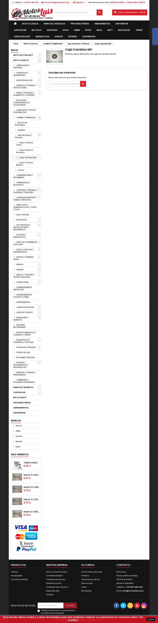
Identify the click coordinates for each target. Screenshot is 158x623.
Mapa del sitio (52, 590)
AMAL (18, 431)
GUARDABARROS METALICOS (22, 288)
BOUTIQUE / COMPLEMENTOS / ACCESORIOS (21, 102)
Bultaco (37, 30)
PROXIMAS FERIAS (80, 23)
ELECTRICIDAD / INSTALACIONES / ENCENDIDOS (21, 227)
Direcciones (87, 583)
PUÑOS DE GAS (23, 352)
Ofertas (14, 571)
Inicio (14, 50)
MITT (110, 30)
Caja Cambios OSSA (24, 143)
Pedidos (85, 575)
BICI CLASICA (19, 397)
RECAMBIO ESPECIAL (25, 357)
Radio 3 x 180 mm (32, 512)
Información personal (91, 571)
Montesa (52, 30)
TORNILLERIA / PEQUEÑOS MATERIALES (24, 381)
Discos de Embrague (21, 123)
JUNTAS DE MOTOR (25, 307)
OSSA (66, 30)
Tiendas (50, 594)
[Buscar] (79, 12)
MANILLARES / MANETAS (21, 318)
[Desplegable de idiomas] (79, 2)
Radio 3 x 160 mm (32, 475)
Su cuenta (87, 565)
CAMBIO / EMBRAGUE (26, 117)
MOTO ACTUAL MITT (23, 55)
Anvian (18, 436)
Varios (21, 170)
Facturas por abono (90, 579)
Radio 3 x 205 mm (32, 487)
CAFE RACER (20, 30)
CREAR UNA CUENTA (136, 2)
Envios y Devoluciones (56, 571)
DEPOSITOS (21, 219)
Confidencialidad (54, 575)
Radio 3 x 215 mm (32, 499)
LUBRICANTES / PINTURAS (21, 66)
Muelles (21, 130)
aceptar (150, 619)
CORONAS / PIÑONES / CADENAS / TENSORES (25, 191)
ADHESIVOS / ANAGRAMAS (20, 74)
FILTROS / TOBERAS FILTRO (23, 258)
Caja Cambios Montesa (24, 151)
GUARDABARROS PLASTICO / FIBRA (22, 295)
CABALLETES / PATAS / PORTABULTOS (24, 111)
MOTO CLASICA (30, 23)
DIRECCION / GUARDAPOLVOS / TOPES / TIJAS (25, 207)
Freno (139, 30)
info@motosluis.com (60, 2)
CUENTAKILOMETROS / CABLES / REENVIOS (25, 198)
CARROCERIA (22, 282)
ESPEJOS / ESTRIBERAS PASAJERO (25, 243)
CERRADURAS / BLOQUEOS (21, 183)
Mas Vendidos (20, 454)
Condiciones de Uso (55, 579)
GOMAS (20, 269)
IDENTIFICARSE (117, 2)
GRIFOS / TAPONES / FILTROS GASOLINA (24, 275)
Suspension (88, 36)
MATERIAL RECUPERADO (19, 326)
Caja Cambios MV (27, 157)
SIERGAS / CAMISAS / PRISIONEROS (24, 373)
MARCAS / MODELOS (54, 23)
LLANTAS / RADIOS (24, 312)
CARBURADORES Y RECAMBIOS (23, 176)
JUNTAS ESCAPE (22, 36)
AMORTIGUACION (24, 80)
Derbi (77, 30)
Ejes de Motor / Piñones (23, 136)
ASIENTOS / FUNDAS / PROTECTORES (24, 86)
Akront (18, 425)
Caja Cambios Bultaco (24, 163)
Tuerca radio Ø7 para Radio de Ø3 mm (32, 463)
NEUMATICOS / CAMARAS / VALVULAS (23, 341)
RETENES (72, 36)
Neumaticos (42, 36)
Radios (59, 36)
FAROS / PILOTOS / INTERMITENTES (23, 250)
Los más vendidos (19, 579)
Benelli (18, 441)
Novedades (16, 575)
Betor (18, 446)
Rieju (99, 30)
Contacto (123, 565)
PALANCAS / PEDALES (26, 347)
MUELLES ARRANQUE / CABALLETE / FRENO (24, 333)
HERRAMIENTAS (102, 23)
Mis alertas (86, 590)
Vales (84, 587)
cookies (31, 617)
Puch (88, 30)
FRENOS (20, 264)
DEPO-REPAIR (22, 214)
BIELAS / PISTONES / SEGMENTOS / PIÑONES (24, 94)
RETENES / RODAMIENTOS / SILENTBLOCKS (20, 365)
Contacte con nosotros (57, 587)
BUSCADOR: (124, 30)
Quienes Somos (53, 583)
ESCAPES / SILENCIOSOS (19, 235)
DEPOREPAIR (122, 23)
